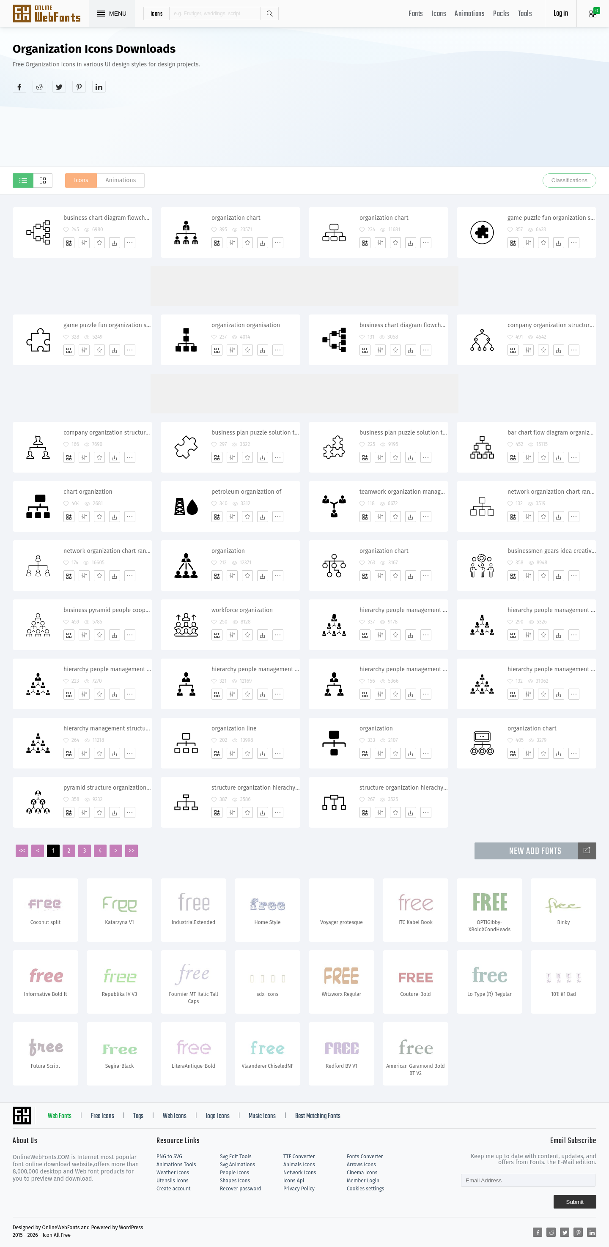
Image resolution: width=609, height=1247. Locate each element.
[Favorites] (99, 242)
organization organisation (245, 325)
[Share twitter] (59, 87)
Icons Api (293, 1181)
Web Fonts (59, 1116)
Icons (439, 14)
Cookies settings (365, 1189)
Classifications (569, 180)
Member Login (363, 1181)
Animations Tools (176, 1165)
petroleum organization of (246, 491)
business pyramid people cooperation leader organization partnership (107, 610)
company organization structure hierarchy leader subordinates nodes (552, 325)
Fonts (416, 14)
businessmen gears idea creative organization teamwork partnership (552, 551)
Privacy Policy (299, 1189)
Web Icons (175, 1116)
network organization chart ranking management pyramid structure (552, 491)
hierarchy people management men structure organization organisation (552, 669)
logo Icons (218, 1116)
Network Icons (299, 1173)
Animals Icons (299, 1165)
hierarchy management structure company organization (107, 728)
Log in (561, 14)
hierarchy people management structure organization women (403, 610)
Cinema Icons (362, 1173)
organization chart (236, 218)
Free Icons (102, 1116)
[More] (129, 242)
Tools (525, 14)
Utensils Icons (172, 1181)
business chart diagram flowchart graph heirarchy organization (107, 218)
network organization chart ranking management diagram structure (107, 551)
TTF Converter (299, 1156)
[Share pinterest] (79, 87)
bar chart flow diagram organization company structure (552, 432)
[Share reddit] (39, 87)
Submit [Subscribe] (575, 1202)
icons (157, 13)
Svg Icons (51, 14)
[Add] (68, 242)
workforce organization (242, 610)
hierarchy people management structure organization (403, 669)
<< (22, 850)
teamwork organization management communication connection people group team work (403, 491)
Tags (138, 1116)
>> (131, 850)
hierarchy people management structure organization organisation (255, 669)
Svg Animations (237, 1165)
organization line (234, 728)
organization (228, 551)
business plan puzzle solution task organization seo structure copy (255, 432)
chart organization (87, 491)
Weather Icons (172, 1173)
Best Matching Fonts (317, 1116)
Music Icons (262, 1116)
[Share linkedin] (99, 87)
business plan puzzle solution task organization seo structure (403, 432)
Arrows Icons (361, 1165)
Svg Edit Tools (236, 1156)
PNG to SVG (169, 1156)
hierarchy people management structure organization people (107, 669)
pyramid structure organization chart (107, 787)
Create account (173, 1189)
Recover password (240, 1189)
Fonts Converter (365, 1156)
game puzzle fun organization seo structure (552, 218)
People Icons (234, 1173)
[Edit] (84, 242)
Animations (470, 14)
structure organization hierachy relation (255, 787)
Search (269, 13)
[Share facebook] (19, 87)
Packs (501, 14)
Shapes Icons (235, 1181)
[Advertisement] (442, 107)
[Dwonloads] (114, 242)
